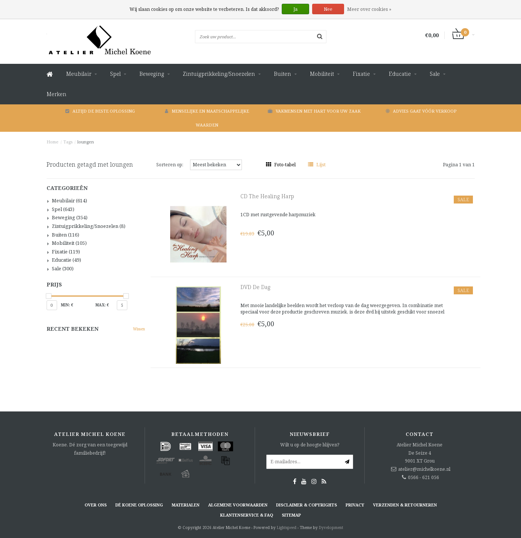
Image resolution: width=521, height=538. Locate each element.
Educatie (400, 73)
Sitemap (291, 515)
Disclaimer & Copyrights (306, 505)
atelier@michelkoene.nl (424, 469)
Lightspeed (286, 527)
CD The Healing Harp (267, 196)
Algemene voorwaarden (237, 505)
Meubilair (78, 73)
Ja (295, 9)
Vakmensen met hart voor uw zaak (314, 111)
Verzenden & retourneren (405, 505)
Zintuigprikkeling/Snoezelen (219, 73)
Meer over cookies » (369, 9)
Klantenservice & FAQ (246, 515)
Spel (115, 73)
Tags (67, 142)
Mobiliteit (322, 73)
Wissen (139, 329)
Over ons (96, 505)
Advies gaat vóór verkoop (421, 111)
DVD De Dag (255, 287)
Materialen (185, 505)
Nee (328, 9)
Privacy (355, 505)
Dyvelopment (331, 527)
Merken (56, 94)
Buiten (282, 73)
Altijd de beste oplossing (100, 111)
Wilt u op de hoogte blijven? (309, 445)
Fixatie (361, 73)
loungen (85, 142)
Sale (435, 73)
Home (53, 142)
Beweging (151, 73)
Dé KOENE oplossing (139, 505)
